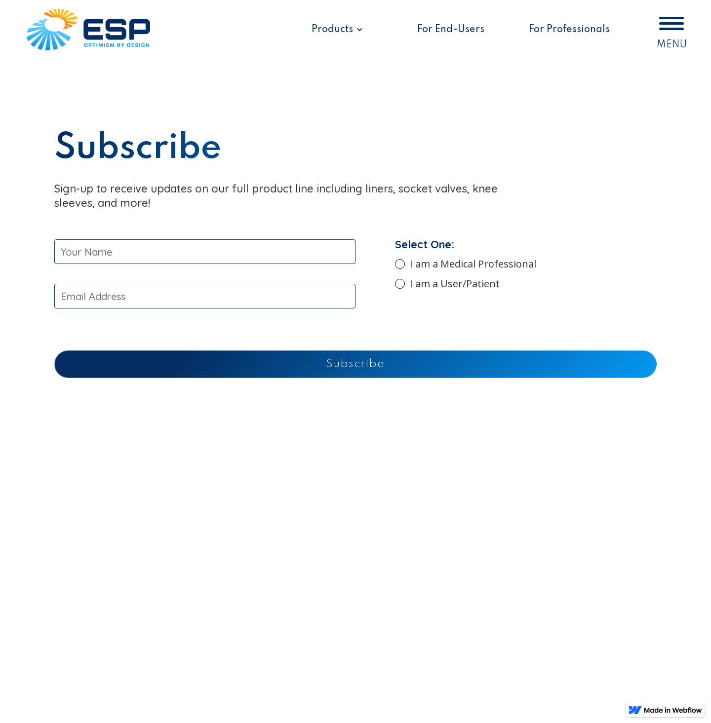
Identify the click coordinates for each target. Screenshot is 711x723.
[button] (337, 30)
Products (332, 30)
